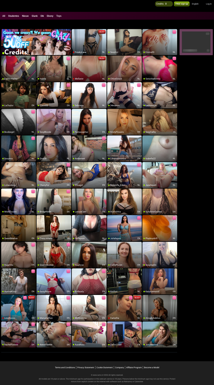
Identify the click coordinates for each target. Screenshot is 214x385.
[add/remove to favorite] (74, 24)
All (3, 16)
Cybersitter (138, 374)
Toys (58, 16)
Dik (42, 16)
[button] (197, 6)
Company (119, 360)
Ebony (50, 16)
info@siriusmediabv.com (115, 378)
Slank (35, 16)
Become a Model (151, 360)
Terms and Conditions (65, 360)
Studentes (13, 16)
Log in (209, 6)
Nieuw (25, 16)
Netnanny (128, 374)
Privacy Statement (85, 360)
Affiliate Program (134, 360)
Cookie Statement (104, 360)
